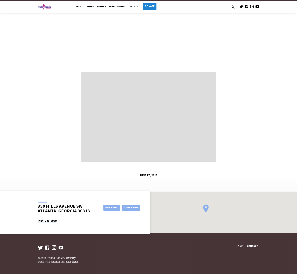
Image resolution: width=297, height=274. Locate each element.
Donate (150, 6)
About (80, 6)
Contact (133, 6)
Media (90, 6)
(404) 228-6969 (47, 221)
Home (239, 246)
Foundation (117, 6)
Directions (130, 207)
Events (101, 6)
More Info (109, 207)
